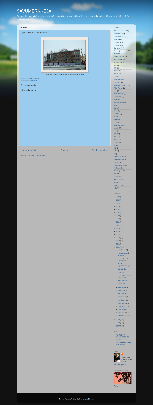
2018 (118, 222)
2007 (118, 326)
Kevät (116, 76)
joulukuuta (122, 250)
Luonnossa (117, 34)
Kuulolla (116, 42)
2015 (118, 231)
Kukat (116, 145)
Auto (115, 131)
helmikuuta (122, 312)
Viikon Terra (118, 88)
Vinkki (116, 122)
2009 (118, 320)
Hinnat (116, 71)
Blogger (91, 399)
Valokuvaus (118, 185)
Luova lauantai (119, 159)
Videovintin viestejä (123, 343)
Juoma (116, 139)
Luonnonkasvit (119, 157)
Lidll (115, 151)
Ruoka (116, 74)
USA (115, 182)
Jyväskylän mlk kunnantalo (123, 260)
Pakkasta (117, 168)
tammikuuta (122, 316)
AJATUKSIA (120, 335)
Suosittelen (118, 96)
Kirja (115, 91)
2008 (118, 323)
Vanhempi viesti (100, 150)
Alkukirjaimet (118, 125)
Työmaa (116, 82)
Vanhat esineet (119, 57)
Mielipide (117, 162)
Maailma (117, 119)
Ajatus (116, 105)
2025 (118, 200)
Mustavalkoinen (119, 165)
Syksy (116, 65)
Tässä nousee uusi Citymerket (124, 276)
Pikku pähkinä (119, 94)
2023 (118, 206)
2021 (118, 212)
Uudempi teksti (28, 150)
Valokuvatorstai (119, 31)
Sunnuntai (33, 81)
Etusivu (64, 150)
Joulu (115, 136)
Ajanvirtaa (121, 283)
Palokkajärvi (118, 171)
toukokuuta (122, 303)
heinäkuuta (122, 297)
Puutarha (117, 54)
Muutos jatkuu (119, 79)
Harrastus (117, 48)
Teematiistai (118, 59)
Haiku (116, 108)
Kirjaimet (117, 142)
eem (125, 354)
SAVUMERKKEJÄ (34, 11)
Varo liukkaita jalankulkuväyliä (124, 265)
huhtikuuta (122, 306)
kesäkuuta (122, 300)
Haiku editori (120, 344)
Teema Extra (118, 179)
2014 (118, 234)
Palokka (116, 45)
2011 (118, 244)
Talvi (115, 68)
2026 (118, 197)
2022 (118, 209)
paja (115, 188)
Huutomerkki (122, 280)
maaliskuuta (122, 309)
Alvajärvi (117, 128)
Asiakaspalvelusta (120, 85)
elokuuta (121, 294)
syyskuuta (122, 291)
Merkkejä (121, 272)
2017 (118, 225)
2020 (118, 216)
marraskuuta (122, 253)
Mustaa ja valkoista (120, 51)
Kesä (115, 111)
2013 (118, 238)
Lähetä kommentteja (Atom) (35, 155)
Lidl (115, 148)
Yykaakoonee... (119, 36)
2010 (118, 247)
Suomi (116, 176)
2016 (118, 228)
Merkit (116, 99)
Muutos (116, 39)
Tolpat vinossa (119, 102)
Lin (115, 154)
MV (115, 116)
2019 (118, 219)
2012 (118, 241)
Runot (116, 174)
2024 (118, 203)
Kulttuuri (117, 114)
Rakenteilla (122, 269)
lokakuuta (121, 287)
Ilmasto (116, 134)
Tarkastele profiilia (120, 365)
